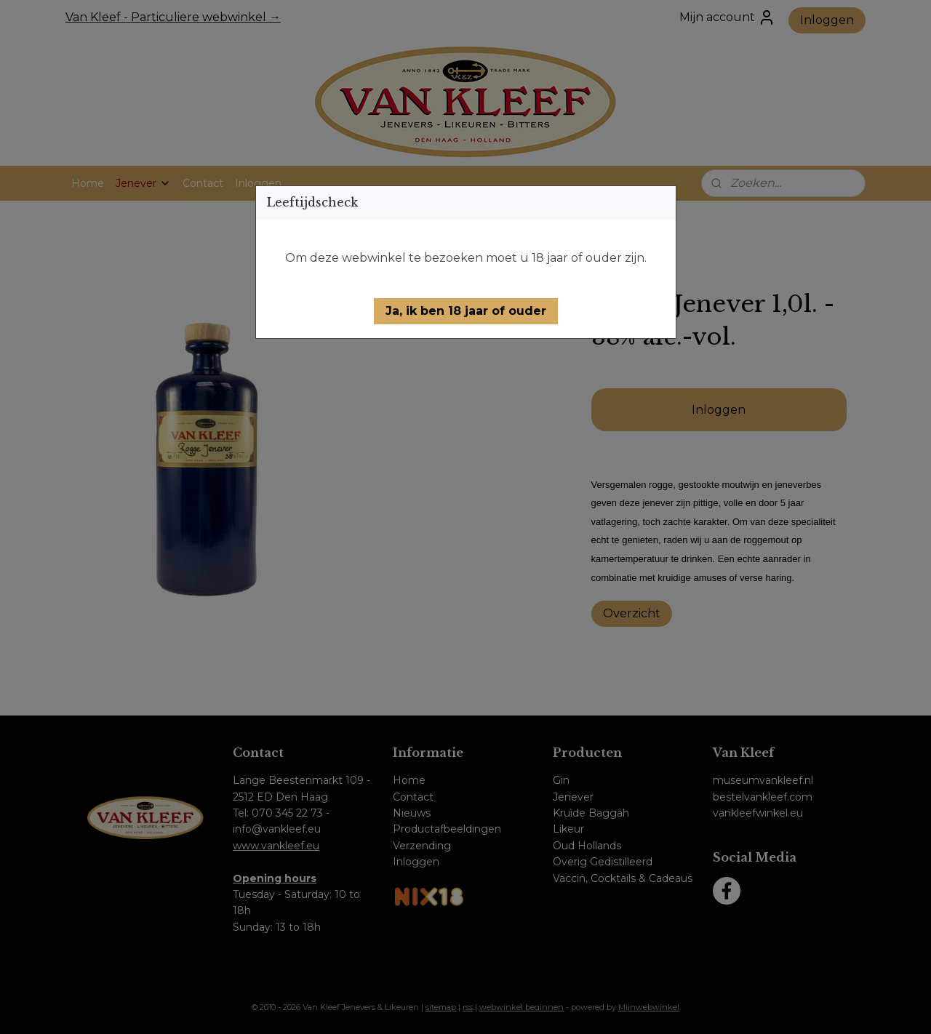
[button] (466, 311)
